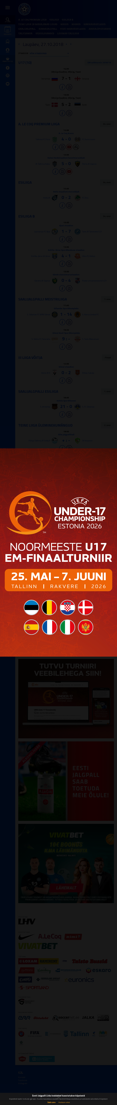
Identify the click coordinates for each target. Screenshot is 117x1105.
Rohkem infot (64, 1102)
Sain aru (51, 1102)
